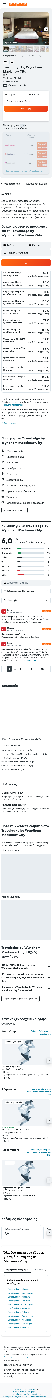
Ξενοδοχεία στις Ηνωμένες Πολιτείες (24, 1394)
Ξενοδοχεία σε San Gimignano (21, 1304)
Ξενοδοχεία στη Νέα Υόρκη (19, 1320)
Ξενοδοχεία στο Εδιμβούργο (20, 1323)
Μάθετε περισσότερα (13, 405)
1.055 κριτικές (19, 85)
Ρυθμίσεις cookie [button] (8, 423)
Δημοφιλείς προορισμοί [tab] (17, 1269)
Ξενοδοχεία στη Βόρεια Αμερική (24, 1392)
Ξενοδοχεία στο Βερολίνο (19, 1327)
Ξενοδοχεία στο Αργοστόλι (19, 1308)
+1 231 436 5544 (11, 81)
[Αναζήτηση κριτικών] (28, 583)
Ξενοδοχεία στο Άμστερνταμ (20, 1316)
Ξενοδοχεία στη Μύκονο (18, 1289)
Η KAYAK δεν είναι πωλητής (27, 1365)
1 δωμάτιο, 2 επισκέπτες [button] (18, 101)
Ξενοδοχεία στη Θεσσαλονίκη (21, 1293)
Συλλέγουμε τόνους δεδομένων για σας (27, 1369)
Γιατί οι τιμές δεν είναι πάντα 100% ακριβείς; (27, 1375)
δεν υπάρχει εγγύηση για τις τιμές (17, 1357)
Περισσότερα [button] (30, 660)
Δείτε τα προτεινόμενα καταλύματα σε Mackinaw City (39, 1152)
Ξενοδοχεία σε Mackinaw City (35, 1397)
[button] (5, 4)
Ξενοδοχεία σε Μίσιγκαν (11, 1397)
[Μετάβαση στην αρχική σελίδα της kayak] (18, 4)
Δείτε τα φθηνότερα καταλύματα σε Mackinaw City (39, 1092)
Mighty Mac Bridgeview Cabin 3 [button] (17, 1187)
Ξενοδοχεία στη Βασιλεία (19, 1300)
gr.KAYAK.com (18, 1389)
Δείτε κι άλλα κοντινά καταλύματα (41, 1032)
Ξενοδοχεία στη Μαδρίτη (19, 1297)
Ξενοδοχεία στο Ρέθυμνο (19, 1312)
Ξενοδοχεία (31, 1389)
